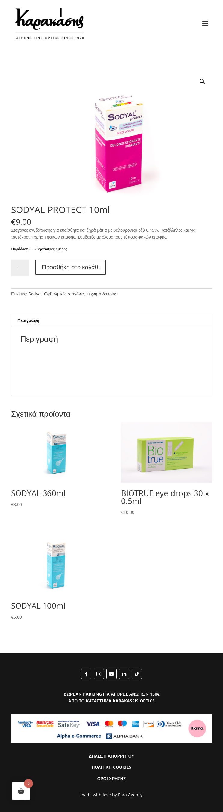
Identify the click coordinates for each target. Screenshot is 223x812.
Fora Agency (130, 795)
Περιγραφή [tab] (28, 320)
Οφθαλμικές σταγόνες (64, 294)
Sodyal (35, 294)
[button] (202, 81)
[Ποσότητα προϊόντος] (20, 268)
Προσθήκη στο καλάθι (70, 267)
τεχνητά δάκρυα (102, 294)
